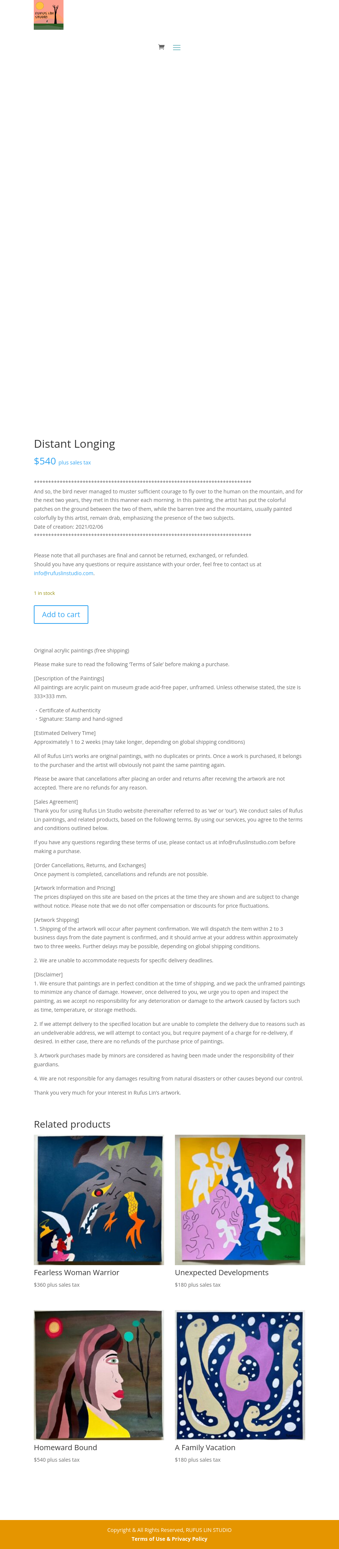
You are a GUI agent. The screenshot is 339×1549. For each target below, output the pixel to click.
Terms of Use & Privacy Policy (169, 1538)
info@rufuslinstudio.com (63, 573)
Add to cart (61, 614)
